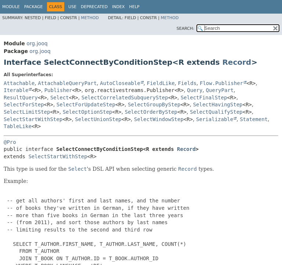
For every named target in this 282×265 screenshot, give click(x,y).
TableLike (18, 126)
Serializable (214, 119)
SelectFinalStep (204, 97)
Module (11, 6)
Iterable (16, 90)
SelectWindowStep (159, 119)
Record (236, 62)
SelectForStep (24, 104)
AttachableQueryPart (67, 83)
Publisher (58, 90)
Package (33, 6)
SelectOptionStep (87, 112)
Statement (254, 119)
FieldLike (161, 83)
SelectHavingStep (218, 104)
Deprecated (94, 6)
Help (134, 6)
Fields (187, 83)
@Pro (10, 142)
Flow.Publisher (221, 83)
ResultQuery (21, 97)
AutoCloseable (120, 83)
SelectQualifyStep (216, 112)
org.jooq (36, 43)
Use (72, 6)
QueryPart (220, 90)
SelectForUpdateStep (86, 104)
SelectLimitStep (27, 112)
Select (59, 97)
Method (90, 17)
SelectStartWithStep (33, 119)
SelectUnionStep (98, 119)
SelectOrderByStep (151, 112)
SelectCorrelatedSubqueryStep (125, 97)
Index (118, 6)
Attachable (19, 83)
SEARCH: (185, 28)
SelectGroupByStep (154, 104)
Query (194, 90)
